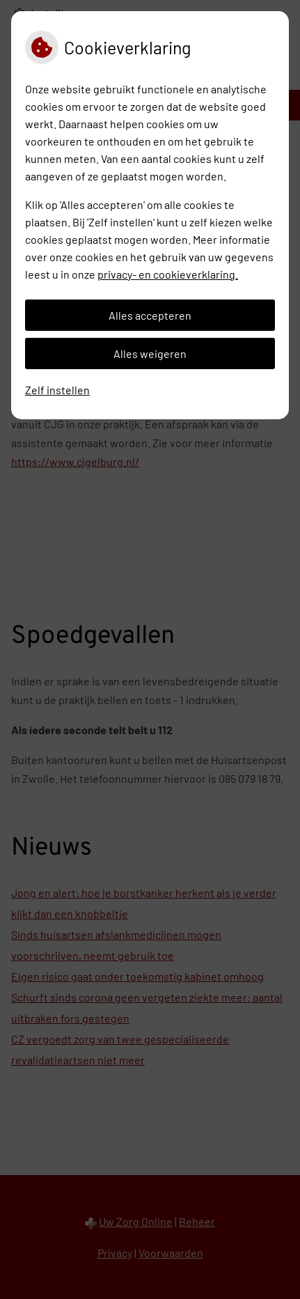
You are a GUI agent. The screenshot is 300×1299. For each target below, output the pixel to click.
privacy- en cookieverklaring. (167, 274)
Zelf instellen (57, 389)
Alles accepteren (150, 315)
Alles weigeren (150, 353)
